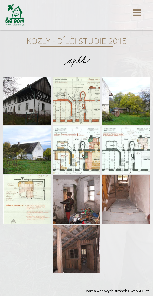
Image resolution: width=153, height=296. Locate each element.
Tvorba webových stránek (105, 290)
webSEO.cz (140, 290)
